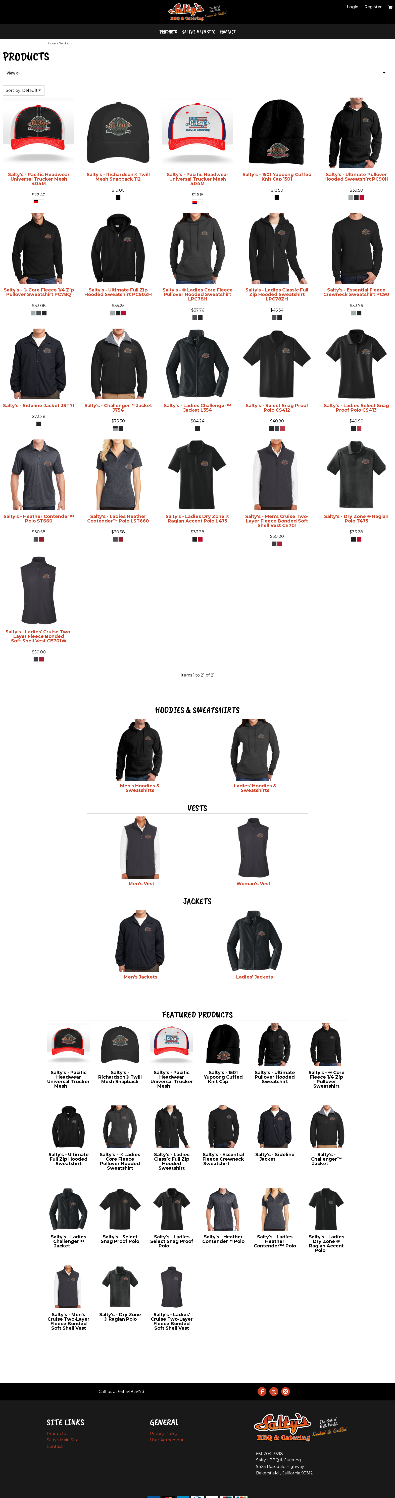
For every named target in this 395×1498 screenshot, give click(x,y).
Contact (55, 1446)
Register (373, 7)
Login (352, 7)
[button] (390, 7)
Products (56, 1433)
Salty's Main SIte (63, 1440)
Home (51, 43)
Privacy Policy (164, 1433)
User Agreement (167, 1440)
